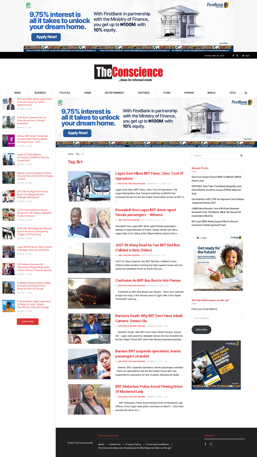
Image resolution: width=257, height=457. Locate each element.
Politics (64, 92)
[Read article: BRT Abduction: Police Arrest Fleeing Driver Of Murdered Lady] (89, 399)
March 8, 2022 (154, 361)
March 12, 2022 (155, 286)
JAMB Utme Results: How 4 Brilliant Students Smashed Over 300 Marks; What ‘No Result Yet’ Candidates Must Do (216, 212)
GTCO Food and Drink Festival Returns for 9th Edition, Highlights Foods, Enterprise (34, 213)
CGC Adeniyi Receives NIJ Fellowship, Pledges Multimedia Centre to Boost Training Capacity (34, 267)
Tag (77, 154)
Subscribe (201, 329)
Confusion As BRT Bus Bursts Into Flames (148, 280)
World (212, 92)
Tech (232, 92)
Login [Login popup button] (246, 56)
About (101, 444)
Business (40, 92)
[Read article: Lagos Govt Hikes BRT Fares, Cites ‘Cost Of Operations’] (89, 186)
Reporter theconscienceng (132, 184)
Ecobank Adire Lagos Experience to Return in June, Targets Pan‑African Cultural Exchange (34, 304)
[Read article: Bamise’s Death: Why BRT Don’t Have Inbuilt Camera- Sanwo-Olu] (89, 328)
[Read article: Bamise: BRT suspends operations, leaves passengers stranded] (89, 364)
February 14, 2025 (156, 184)
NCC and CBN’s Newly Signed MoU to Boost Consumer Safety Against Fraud (34, 102)
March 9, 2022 (154, 326)
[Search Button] (246, 93)
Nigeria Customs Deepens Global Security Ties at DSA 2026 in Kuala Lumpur (35, 176)
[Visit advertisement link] (128, 26)
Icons (166, 92)
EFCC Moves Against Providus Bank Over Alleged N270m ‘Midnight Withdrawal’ (32, 194)
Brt (83, 154)
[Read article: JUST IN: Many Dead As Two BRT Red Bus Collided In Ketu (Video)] (89, 258)
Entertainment (114, 92)
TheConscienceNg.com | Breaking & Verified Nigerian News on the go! (134, 448)
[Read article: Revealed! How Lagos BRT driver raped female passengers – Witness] (89, 223)
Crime (87, 92)
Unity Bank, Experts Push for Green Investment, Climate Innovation (31, 120)
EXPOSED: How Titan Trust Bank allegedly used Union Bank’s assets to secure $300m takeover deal (217, 190)
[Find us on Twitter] (237, 56)
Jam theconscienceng (129, 220)
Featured (144, 92)
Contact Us (114, 444)
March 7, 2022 (154, 397)
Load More (28, 321)
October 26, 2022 (150, 220)
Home (70, 154)
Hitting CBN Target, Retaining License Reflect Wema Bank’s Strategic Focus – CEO (32, 139)
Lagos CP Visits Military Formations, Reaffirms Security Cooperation (33, 157)
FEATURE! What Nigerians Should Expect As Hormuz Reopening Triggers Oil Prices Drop (34, 231)
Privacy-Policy (133, 444)
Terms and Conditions (157, 444)
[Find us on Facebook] (233, 56)
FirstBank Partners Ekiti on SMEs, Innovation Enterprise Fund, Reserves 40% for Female (34, 286)
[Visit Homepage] (128, 73)
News (17, 92)
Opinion (189, 92)
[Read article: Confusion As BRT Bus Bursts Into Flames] (89, 293)
